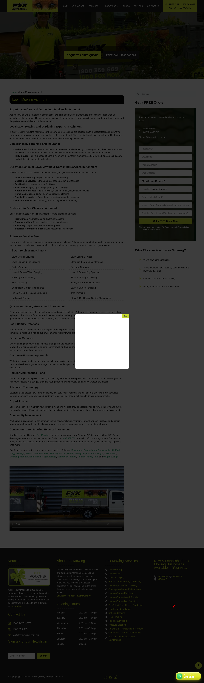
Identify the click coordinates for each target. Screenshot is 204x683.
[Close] (125, 316)
